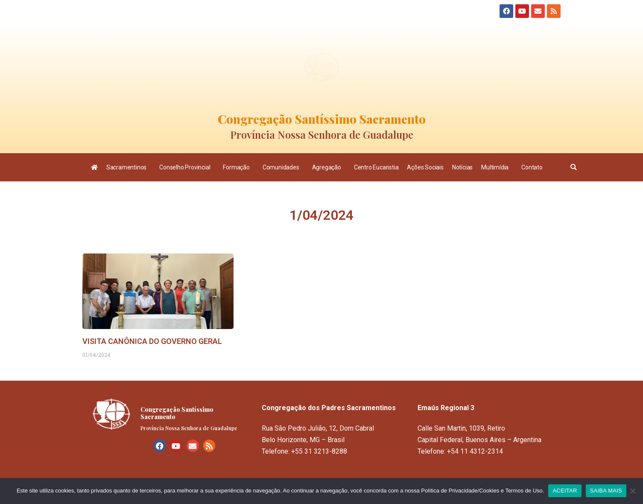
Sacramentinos (128, 167)
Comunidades (283, 167)
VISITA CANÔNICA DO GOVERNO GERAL (152, 341)
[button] (573, 167)
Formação (238, 167)
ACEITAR (564, 490)
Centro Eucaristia (376, 167)
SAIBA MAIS (606, 490)
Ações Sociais (425, 167)
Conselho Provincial (186, 167)
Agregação (328, 167)
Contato (532, 167)
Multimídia (497, 167)
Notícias (462, 167)
